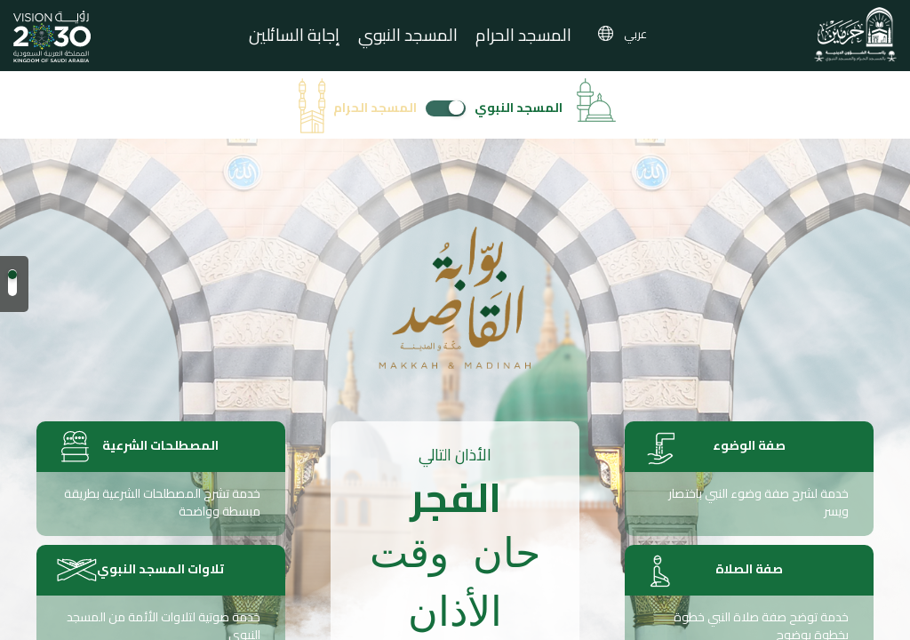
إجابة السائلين (294, 37)
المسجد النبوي (408, 37)
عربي (635, 33)
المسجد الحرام (523, 37)
